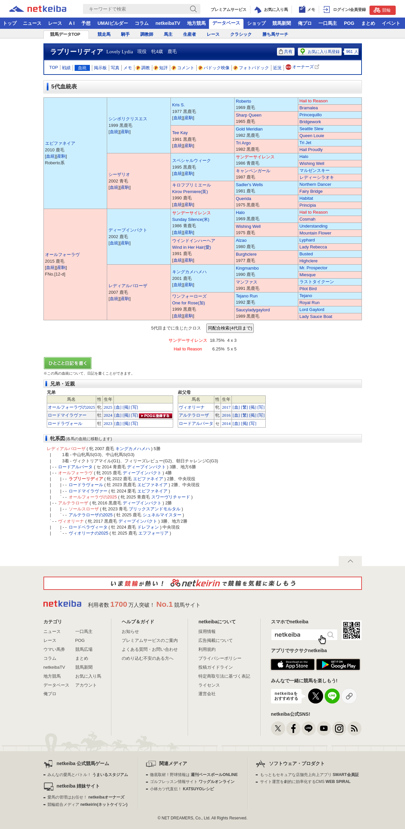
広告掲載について (215, 640)
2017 (226, 407)
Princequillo (311, 114)
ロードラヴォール (65, 423)
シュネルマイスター (162, 514)
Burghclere (246, 254)
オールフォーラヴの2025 (71, 407)
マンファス (246, 282)
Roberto (243, 101)
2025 (108, 407)
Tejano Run (247, 295)
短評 (161, 67)
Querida (243, 198)
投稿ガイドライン (215, 667)
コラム (142, 23)
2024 (108, 415)
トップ (10, 23)
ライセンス (209, 685)
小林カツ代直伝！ (182, 789)
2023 (108, 423)
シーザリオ (119, 174)
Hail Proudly (311, 149)
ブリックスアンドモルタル (154, 508)
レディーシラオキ (317, 177)
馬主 (168, 34)
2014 (226, 423)
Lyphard (307, 239)
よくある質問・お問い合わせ (150, 649)
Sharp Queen (248, 115)
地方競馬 (196, 23)
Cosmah (307, 219)
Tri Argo (243, 142)
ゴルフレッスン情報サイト (192, 781)
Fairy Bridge (311, 191)
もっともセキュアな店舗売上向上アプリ (309, 774)
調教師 (146, 34)
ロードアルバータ (196, 423)
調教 (143, 67)
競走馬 (104, 34)
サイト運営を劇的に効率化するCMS (305, 781)
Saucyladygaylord (253, 309)
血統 (82, 67)
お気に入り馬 (88, 676)
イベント (391, 23)
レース (55, 23)
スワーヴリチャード (170, 496)
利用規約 (207, 649)
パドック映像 (214, 67)
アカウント (86, 685)
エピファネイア (60, 143)
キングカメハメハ (189, 271)
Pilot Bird (308, 288)
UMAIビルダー (113, 23)
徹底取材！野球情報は (194, 774)
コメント (183, 67)
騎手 (125, 34)
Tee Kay (180, 132)
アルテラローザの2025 (91, 514)
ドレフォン (148, 527)
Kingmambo (247, 268)
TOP (53, 67)
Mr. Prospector (314, 267)
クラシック (241, 34)
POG (349, 23)
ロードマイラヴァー (67, 415)
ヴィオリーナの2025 (88, 533)
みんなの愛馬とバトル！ (87, 774)
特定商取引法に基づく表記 (224, 676)
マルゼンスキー (315, 170)
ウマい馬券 (54, 649)
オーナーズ (303, 67)
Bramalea (309, 107)
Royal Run (310, 302)
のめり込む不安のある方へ (147, 658)
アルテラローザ (194, 415)
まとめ (368, 23)
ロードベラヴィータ (88, 527)
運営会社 (207, 693)
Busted (306, 253)
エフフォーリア (153, 533)
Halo (304, 156)
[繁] (244, 407)
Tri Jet (305, 142)
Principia (308, 205)
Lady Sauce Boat (316, 316)
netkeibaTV (168, 23)
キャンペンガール (253, 170)
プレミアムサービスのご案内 (150, 640)
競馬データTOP (65, 34)
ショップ (256, 23)
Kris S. (178, 104)
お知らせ (130, 631)
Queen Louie (312, 135)
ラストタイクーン (317, 281)
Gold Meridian (249, 129)
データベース (226, 23)
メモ (127, 67)
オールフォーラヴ (62, 254)
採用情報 (207, 631)
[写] (134, 407)
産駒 (61, 156)
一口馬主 (327, 23)
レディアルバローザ (127, 285)
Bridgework (310, 121)
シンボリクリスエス (127, 118)
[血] (118, 407)
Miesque (308, 274)
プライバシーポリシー (219, 658)
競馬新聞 (281, 23)
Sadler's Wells (249, 184)
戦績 (66, 67)
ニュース (32, 23)
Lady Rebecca (313, 246)
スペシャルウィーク (191, 160)
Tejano (306, 295)
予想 (86, 23)
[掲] (126, 407)
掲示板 (100, 67)
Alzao (241, 240)
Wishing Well (312, 163)
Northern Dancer (315, 184)
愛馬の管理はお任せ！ (85, 797)
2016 (226, 415)
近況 (277, 67)
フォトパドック (251, 67)
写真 (115, 67)
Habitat (306, 198)
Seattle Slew (311, 128)
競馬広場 (84, 649)
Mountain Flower (315, 233)
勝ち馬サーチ (275, 34)
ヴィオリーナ (192, 407)
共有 (286, 51)
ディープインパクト (127, 230)
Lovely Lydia (119, 51)
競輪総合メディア (87, 804)
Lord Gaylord (312, 309)
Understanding (314, 226)
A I (72, 23)
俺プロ (305, 23)
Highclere (309, 260)
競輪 (382, 10)
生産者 (189, 34)
